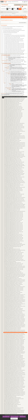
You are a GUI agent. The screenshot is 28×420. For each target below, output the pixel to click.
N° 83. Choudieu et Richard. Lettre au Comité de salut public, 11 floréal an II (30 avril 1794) (14, 127)
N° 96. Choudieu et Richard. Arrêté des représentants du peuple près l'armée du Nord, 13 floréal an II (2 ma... (14, 142)
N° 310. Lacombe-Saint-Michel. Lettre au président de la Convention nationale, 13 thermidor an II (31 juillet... (14, 370)
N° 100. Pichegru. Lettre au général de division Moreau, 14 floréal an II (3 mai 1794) (13, 147)
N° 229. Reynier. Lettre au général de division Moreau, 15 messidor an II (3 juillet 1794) (13, 287)
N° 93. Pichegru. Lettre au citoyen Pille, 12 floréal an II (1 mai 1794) (11, 139)
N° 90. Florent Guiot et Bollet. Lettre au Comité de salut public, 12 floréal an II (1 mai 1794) (14, 135)
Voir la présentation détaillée (22, 22)
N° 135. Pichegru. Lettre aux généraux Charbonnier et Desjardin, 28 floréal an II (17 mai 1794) (14, 187)
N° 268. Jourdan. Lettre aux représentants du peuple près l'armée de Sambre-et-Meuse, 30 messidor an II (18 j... (14, 331)
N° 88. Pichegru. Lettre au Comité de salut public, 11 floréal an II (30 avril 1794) (13, 133)
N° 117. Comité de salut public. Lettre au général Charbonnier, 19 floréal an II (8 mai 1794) (14, 167)
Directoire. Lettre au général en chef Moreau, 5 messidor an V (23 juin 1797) (12, 404)
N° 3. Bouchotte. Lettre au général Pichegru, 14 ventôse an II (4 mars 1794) (12, 397)
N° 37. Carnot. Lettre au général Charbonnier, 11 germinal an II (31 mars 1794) (12, 71)
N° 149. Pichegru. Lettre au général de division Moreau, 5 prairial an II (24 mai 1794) (13, 203)
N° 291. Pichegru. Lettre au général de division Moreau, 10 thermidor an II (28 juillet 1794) (14, 348)
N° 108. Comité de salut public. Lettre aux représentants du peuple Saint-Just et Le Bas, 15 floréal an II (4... (14, 156)
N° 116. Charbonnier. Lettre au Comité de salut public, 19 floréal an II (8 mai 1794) (13, 166)
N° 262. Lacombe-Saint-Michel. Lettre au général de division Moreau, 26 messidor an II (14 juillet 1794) (14, 324)
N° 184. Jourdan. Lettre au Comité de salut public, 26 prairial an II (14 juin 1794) (13, 243)
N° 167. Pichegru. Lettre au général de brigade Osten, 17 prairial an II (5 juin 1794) (13, 223)
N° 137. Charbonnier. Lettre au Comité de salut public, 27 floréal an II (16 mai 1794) (13, 189)
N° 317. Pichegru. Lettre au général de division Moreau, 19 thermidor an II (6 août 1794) (13, 378)
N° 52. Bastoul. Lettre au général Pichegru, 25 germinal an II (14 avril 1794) (12, 91)
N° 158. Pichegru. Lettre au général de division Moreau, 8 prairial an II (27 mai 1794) (13, 213)
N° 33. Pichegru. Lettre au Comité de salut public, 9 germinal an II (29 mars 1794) (13, 67)
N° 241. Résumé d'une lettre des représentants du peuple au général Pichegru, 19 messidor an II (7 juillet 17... (14, 301)
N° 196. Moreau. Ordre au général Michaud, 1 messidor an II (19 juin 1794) (12, 251)
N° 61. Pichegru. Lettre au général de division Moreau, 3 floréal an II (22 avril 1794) (13, 101)
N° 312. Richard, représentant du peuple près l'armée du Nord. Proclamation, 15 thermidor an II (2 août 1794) (14, 372)
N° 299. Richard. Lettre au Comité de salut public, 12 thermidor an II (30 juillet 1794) (13, 357)
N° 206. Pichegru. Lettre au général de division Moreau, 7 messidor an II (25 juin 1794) (13, 263)
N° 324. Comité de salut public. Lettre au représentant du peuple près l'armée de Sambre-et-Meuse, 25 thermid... (14, 386)
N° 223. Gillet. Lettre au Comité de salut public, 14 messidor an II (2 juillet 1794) (13, 283)
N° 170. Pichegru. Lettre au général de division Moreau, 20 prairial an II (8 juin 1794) (13, 227)
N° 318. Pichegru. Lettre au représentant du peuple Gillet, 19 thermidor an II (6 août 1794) (14, 379)
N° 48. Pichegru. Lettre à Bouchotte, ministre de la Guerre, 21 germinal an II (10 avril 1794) (14, 85)
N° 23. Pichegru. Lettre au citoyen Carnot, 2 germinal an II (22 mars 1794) (12, 55)
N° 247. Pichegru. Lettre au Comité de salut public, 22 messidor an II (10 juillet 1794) (13, 308)
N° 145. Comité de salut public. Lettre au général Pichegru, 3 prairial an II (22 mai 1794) (13, 198)
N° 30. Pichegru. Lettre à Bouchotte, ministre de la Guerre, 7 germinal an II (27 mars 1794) (14, 63)
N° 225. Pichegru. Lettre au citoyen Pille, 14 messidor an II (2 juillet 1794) (12, 285)
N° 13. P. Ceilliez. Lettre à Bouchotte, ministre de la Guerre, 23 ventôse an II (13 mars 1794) (14, 44)
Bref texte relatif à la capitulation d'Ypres (8, 247)
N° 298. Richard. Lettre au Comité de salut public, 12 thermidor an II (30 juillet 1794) (13, 356)
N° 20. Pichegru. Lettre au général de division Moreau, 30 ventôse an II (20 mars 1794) (13, 52)
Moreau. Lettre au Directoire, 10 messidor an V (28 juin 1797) (10, 406)
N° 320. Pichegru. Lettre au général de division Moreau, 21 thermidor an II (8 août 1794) (13, 381)
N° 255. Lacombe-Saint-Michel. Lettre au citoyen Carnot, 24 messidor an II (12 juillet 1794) (14, 316)
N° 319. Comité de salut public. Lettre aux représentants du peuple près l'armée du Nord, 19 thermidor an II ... (14, 380)
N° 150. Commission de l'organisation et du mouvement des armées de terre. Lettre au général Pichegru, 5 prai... (14, 204)
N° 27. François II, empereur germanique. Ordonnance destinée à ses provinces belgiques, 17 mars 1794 (14, 60)
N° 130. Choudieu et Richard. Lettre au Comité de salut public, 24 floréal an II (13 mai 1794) (14, 181)
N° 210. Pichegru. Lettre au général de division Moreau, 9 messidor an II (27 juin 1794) (13, 268)
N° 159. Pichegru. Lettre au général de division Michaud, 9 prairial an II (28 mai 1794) (13, 214)
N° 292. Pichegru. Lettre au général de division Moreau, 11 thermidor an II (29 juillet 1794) (14, 349)
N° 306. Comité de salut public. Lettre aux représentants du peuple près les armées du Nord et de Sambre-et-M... (14, 365)
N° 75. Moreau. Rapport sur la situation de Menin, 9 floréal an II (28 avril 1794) (12, 117)
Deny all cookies (14, 416)
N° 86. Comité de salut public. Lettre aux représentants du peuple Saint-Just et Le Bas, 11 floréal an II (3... (14, 131)
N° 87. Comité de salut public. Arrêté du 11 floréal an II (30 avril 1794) (11, 132)
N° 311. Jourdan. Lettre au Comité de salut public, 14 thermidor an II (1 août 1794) (13, 371)
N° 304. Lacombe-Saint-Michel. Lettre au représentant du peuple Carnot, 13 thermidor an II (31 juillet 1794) (14, 363)
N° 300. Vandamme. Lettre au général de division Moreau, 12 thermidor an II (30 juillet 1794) (14, 358)
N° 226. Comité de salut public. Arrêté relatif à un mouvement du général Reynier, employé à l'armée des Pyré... (14, 286)
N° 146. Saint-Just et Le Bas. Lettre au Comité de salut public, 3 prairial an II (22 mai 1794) (14, 199)
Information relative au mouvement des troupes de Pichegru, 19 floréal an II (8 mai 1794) (14, 164)
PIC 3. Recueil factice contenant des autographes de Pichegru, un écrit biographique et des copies (12, 26)
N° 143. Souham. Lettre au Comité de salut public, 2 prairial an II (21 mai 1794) (13, 196)
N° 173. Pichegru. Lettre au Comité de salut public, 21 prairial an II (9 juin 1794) (13, 230)
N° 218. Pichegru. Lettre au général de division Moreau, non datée (11, 277)
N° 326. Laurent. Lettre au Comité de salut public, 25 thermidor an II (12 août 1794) (13, 388)
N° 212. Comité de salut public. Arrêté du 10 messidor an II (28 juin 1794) (12, 270)
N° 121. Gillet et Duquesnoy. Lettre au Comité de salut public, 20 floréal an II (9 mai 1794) (14, 171)
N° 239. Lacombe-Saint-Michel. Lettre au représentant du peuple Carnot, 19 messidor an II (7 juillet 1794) (14, 299)
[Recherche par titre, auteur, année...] (13, 6)
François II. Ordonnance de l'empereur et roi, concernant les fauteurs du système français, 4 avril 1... (14, 77)
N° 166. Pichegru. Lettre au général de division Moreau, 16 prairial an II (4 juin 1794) (13, 222)
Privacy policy (14, 418)
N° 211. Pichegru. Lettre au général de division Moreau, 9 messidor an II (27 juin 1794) (13, 269)
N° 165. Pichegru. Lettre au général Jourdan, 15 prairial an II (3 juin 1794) (12, 221)
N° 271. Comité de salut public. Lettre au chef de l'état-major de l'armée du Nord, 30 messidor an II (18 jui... (14, 334)
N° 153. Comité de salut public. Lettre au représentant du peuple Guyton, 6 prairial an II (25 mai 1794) (14, 207)
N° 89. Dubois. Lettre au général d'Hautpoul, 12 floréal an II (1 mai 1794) (12, 134)
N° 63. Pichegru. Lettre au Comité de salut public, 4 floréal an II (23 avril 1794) (12, 103)
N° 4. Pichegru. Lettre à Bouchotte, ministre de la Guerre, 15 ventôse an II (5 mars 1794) (13, 398)
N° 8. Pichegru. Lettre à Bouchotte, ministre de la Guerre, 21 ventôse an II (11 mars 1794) (14, 38)
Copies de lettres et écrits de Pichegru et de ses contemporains (10, 32)
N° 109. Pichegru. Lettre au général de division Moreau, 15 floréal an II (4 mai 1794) (13, 157)
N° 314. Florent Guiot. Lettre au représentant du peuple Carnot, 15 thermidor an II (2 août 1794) (14, 374)
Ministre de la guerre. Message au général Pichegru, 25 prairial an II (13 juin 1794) (13, 239)
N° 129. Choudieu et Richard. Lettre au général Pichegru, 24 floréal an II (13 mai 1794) (13, 180)
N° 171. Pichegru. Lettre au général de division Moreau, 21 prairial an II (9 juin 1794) (13, 228)
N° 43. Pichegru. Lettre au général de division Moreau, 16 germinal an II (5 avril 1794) (13, 79)
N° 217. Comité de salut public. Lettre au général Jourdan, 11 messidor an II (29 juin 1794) (14, 276)
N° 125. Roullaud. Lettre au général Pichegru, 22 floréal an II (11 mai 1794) (12, 175)
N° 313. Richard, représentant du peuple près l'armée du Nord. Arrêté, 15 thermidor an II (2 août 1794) (14, 373)
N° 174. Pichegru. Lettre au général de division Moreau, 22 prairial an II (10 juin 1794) (13, 231)
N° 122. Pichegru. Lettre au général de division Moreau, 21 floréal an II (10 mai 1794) (13, 172)
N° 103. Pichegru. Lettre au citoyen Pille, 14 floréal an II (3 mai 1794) (11, 150)
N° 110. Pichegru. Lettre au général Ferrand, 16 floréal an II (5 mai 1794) (12, 158)
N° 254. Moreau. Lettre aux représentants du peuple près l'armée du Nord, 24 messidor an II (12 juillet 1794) (14, 315)
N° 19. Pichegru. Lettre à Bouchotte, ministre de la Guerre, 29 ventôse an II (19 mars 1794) (14, 51)
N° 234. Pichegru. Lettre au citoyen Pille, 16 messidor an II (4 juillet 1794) (12, 293)
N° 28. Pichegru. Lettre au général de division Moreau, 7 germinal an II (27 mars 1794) (13, 61)
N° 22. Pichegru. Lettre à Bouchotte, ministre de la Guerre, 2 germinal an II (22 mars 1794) (14, 54)
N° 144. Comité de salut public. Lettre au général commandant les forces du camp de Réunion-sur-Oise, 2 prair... (14, 197)
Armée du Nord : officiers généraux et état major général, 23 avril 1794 (11, 31)
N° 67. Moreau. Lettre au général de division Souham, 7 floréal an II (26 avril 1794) (13, 108)
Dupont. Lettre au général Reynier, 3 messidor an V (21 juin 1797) (11, 403)
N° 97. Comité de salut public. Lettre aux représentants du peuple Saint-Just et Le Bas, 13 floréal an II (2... (14, 143)
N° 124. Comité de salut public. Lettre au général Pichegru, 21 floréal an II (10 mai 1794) (14, 174)
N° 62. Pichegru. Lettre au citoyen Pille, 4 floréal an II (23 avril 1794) (11, 102)
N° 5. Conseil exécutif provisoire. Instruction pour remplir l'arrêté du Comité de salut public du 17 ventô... (14, 35)
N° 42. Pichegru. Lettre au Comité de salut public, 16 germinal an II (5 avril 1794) (13, 78)
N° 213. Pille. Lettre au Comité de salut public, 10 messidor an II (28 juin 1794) (12, 271)
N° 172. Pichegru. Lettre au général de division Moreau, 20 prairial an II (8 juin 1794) (13, 229)
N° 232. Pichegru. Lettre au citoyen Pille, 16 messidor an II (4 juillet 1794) (12, 291)
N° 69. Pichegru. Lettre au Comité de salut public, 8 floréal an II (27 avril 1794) (12, 110)
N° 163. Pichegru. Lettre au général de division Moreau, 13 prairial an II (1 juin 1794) (13, 219)
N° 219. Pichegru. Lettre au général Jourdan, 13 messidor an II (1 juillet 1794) (12, 278)
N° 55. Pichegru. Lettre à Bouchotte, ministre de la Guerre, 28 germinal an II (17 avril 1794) (14, 94)
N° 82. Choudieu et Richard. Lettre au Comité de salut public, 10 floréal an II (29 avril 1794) (14, 126)
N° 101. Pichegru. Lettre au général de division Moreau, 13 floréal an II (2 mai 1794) (13, 148)
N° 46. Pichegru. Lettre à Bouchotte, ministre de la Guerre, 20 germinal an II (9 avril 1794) (14, 83)
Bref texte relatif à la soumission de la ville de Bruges (10, 261)
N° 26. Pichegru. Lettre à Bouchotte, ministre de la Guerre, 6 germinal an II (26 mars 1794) (14, 59)
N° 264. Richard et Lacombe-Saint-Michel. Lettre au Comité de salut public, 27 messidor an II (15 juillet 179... (14, 326)
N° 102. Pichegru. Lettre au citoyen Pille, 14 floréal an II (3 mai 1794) (11, 149)
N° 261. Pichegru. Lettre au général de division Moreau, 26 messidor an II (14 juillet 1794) (14, 323)
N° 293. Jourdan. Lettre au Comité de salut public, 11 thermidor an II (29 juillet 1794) (13, 350)
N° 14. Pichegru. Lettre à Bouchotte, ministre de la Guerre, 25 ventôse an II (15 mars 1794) (14, 45)
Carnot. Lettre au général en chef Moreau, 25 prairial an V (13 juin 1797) (12, 402)
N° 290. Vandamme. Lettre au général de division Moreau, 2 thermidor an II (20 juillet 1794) (14, 347)
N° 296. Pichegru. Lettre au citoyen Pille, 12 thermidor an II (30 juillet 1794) (12, 354)
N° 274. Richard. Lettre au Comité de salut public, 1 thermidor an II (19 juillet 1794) (13, 338)
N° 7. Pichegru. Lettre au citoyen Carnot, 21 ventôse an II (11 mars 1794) (12, 37)
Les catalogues (4, 4)
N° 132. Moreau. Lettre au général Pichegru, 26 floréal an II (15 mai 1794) (12, 183)
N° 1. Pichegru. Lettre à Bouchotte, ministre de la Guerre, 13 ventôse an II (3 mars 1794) (13, 395)
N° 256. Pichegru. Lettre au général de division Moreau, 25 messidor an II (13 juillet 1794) (14, 317)
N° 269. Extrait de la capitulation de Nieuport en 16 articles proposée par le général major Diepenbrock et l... (14, 332)
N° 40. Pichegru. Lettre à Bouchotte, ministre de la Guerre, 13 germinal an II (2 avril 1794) (14, 75)
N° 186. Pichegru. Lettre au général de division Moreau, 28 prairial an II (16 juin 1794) (13, 245)
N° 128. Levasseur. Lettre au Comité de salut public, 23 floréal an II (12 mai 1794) (13, 179)
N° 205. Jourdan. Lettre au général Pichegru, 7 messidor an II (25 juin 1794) (12, 262)
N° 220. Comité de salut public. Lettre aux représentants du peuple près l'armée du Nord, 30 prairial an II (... (14, 279)
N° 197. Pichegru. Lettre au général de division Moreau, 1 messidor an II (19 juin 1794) (13, 252)
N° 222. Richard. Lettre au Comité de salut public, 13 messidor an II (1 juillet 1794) (13, 282)
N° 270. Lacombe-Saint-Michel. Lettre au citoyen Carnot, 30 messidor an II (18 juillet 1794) (14, 333)
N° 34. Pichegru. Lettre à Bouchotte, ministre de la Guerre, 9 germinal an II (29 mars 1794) (14, 68)
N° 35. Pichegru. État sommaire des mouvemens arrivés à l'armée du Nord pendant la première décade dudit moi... (14, 69)
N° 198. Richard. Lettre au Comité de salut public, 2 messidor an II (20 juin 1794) (13, 254)
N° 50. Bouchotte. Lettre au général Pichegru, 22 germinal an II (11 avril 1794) (12, 87)
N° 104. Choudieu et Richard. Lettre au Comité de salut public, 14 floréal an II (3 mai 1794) (14, 151)
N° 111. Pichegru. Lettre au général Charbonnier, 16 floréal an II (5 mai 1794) (12, 159)
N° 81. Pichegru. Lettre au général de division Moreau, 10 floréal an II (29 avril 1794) (13, 125)
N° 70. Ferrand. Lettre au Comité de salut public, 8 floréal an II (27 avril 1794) (12, 111)
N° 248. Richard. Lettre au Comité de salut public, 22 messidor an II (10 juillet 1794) (13, 309)
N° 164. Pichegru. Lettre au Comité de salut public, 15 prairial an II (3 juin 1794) (13, 220)
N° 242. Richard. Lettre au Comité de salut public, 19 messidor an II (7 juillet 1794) (13, 302)
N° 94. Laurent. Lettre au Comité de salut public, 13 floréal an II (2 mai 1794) (12, 140)
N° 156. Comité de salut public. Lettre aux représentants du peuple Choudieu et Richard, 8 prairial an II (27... (14, 211)
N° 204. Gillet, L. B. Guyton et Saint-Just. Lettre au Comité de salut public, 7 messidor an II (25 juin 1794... (14, 260)
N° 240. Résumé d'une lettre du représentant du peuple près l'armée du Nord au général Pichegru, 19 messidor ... (14, 300)
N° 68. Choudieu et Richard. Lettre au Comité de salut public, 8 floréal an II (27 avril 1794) (14, 109)
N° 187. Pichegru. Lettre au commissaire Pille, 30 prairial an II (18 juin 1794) (12, 246)
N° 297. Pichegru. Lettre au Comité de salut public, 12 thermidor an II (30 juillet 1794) (13, 355)
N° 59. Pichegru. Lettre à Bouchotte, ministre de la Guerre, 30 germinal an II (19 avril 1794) (14, 99)
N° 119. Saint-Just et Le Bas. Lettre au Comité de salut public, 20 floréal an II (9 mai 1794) (14, 412)
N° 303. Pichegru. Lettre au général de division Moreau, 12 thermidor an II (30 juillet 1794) (14, 362)
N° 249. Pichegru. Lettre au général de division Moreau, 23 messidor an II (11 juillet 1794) (14, 411)
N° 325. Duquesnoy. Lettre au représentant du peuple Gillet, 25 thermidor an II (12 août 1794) (14, 387)
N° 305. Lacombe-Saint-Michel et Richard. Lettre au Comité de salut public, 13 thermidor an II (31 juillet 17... (14, 364)
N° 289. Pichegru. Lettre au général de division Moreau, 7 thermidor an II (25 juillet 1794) (14, 346)
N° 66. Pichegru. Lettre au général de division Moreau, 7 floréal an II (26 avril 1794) (13, 107)
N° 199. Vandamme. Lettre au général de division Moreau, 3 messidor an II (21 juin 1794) (14, 255)
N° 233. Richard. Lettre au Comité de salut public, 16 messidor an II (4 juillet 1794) (13, 292)
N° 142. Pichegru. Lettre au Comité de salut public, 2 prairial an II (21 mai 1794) (13, 195)
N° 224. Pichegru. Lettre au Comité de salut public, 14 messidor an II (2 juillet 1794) (13, 284)
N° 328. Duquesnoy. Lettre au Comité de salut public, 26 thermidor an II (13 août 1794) (13, 390)
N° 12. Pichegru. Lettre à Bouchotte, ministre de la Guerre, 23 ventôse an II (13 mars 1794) (14, 43)
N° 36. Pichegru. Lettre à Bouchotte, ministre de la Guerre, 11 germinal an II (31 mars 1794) (14, 70)
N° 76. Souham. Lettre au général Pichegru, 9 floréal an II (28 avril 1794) (12, 119)
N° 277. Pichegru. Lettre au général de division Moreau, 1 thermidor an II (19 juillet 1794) (14, 341)
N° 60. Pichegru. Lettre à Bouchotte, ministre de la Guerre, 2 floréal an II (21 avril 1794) (13, 100)
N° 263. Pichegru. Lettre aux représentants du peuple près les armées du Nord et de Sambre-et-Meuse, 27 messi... (14, 325)
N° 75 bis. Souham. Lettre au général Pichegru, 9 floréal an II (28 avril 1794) (12, 118)
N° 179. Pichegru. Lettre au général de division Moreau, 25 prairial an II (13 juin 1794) (13, 237)
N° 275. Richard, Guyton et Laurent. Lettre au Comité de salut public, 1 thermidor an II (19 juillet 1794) (14, 339)
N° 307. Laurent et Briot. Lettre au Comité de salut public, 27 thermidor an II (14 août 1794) (14, 366)
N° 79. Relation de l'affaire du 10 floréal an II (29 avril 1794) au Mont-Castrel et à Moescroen (14, 123)
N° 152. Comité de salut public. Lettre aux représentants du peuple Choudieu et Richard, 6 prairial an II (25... (14, 206)
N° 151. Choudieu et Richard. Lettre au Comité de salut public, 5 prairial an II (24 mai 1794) (14, 205)
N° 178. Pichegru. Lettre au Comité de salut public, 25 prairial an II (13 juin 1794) (13, 236)
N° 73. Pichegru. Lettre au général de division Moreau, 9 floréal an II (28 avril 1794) (13, 115)
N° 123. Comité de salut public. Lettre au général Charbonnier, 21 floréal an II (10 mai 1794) (14, 173)
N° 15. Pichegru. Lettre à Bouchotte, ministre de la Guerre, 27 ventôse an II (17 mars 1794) (14, 46)
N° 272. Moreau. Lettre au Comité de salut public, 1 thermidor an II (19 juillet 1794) (13, 335)
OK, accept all (6, 416)
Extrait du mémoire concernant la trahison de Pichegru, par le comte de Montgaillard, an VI (14, 410)
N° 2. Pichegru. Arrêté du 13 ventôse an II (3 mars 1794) (10, 396)
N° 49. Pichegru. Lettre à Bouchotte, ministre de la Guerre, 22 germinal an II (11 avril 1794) (14, 86)
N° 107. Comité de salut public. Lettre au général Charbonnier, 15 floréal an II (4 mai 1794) (14, 155)
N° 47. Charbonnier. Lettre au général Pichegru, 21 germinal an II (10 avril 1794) (13, 84)
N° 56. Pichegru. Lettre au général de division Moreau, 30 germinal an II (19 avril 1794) (13, 95)
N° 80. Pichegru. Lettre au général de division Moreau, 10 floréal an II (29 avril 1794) (13, 124)
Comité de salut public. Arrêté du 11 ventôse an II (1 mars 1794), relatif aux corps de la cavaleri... (14, 394)
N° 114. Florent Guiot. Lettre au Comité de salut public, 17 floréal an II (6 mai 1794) (13, 163)
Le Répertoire (17, 4)
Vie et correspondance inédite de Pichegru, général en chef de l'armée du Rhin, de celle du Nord (14, 30)
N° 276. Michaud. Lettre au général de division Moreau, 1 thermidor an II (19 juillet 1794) (14, 340)
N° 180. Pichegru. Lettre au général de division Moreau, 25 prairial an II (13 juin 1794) (13, 238)
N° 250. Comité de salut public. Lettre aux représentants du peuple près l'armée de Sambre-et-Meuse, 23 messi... (14, 310)
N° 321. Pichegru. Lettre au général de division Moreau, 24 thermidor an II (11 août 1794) (14, 382)
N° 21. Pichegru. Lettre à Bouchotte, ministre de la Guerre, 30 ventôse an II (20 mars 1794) (14, 53)
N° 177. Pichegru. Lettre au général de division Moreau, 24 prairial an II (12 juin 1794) (13, 235)
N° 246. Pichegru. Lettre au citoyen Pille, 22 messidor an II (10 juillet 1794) (12, 307)
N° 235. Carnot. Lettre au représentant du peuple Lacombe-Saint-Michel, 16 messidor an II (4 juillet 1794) (14, 294)
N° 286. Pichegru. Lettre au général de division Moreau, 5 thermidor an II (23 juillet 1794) (14, 342)
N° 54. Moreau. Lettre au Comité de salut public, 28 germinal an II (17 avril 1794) (13, 93)
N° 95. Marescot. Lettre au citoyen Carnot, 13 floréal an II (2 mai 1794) (12, 141)
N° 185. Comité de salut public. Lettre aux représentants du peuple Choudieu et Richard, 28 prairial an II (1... (14, 244)
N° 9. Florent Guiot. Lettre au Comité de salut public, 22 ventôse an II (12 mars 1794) (13, 39)
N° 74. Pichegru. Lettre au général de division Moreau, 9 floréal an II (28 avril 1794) (13, 116)
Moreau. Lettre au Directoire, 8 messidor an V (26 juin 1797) (10, 405)
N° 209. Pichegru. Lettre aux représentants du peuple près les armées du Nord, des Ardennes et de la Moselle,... (14, 267)
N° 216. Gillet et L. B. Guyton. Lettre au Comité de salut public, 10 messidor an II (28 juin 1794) (14, 275)
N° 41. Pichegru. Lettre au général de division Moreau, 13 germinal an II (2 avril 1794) (13, 76)
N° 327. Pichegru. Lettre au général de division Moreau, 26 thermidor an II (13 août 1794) (14, 389)
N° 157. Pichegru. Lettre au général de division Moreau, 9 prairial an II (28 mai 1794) (13, 212)
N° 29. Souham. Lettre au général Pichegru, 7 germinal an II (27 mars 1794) (12, 62)
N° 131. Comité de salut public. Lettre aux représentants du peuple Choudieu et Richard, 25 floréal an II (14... (14, 182)
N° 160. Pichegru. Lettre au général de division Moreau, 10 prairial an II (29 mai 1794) (13, 215)
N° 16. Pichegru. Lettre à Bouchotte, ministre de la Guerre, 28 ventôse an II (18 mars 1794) (14, 47)
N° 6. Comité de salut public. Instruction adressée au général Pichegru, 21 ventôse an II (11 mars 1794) (14, 36)
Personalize (22, 416)
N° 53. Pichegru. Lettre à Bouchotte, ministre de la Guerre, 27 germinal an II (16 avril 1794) (14, 92)
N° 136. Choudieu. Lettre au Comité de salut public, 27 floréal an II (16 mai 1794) (13, 188)
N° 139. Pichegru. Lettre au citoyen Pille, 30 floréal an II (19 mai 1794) (11, 191)
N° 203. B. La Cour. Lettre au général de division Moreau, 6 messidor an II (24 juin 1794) (13, 259)
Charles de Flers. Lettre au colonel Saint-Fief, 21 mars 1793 (10, 413)
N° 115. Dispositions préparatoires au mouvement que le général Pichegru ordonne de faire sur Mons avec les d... (14, 165)
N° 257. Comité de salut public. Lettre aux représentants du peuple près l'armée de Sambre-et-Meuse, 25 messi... (14, 318)
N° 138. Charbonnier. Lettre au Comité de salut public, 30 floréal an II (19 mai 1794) (13, 190)
